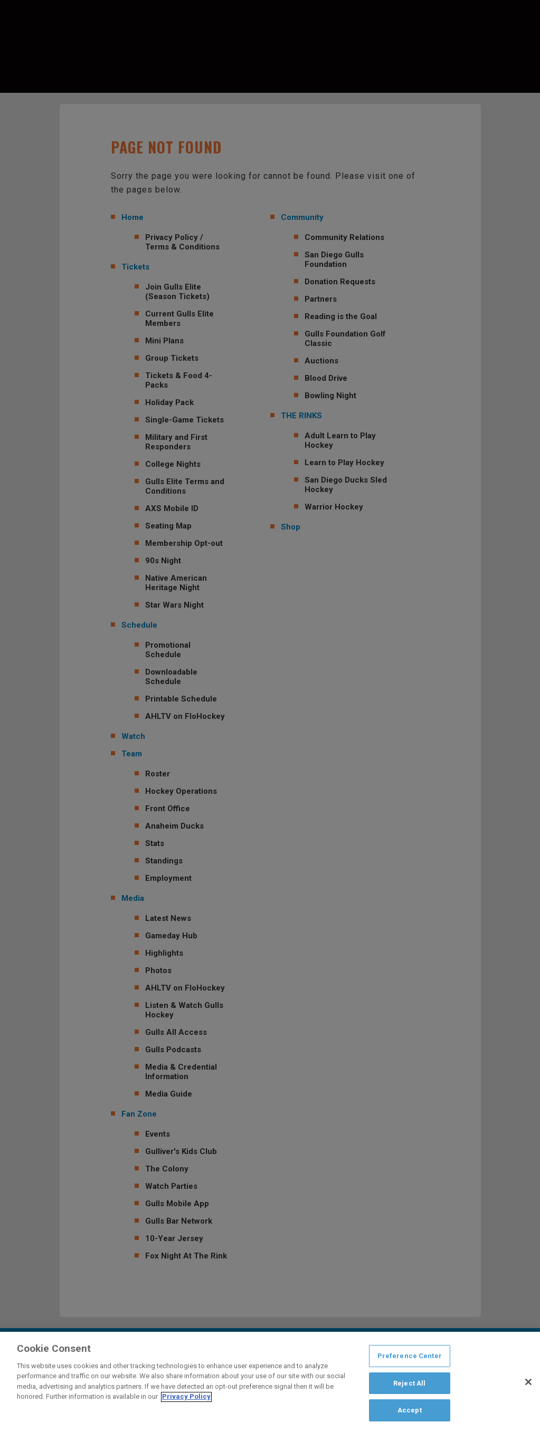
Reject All (409, 1386)
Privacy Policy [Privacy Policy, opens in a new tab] (186, 1400)
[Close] (528, 1384)
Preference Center (409, 1358)
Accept (409, 1413)
